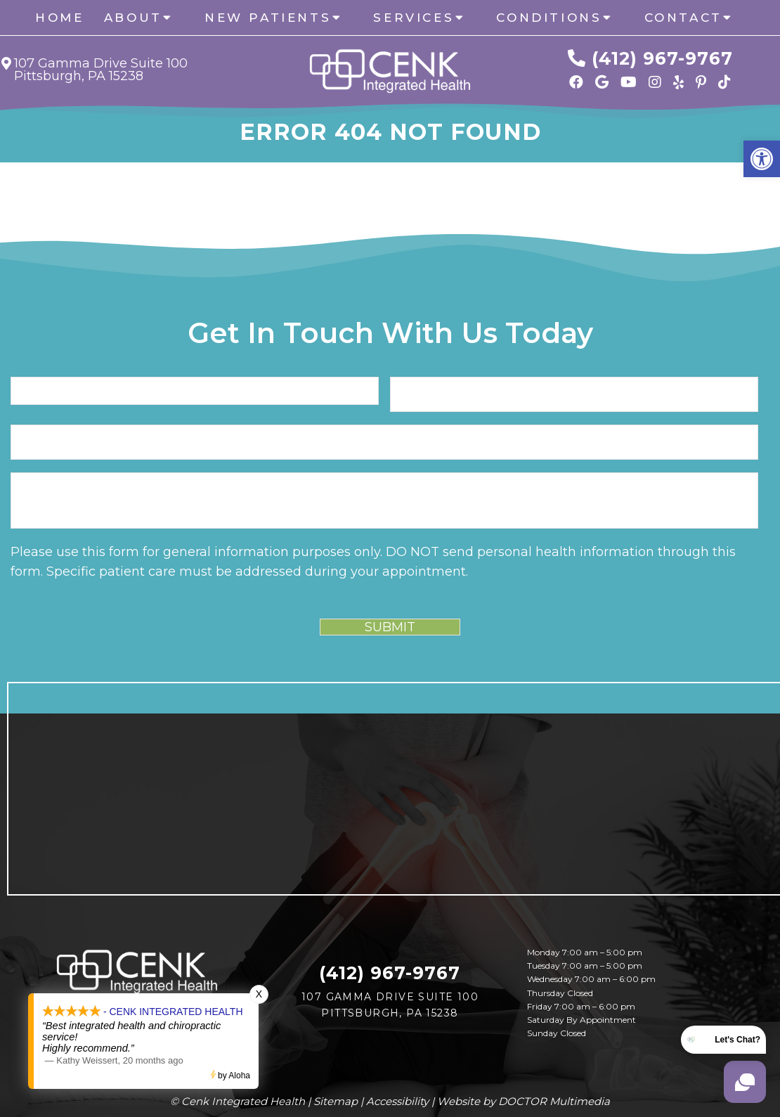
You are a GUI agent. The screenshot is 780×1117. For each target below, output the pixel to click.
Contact (683, 18)
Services (413, 18)
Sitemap (335, 1101)
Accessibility (397, 1101)
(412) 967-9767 (662, 58)
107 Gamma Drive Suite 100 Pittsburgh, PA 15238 (101, 69)
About (133, 18)
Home (59, 18)
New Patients (267, 18)
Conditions (549, 18)
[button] (761, 159)
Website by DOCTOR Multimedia (523, 1101)
